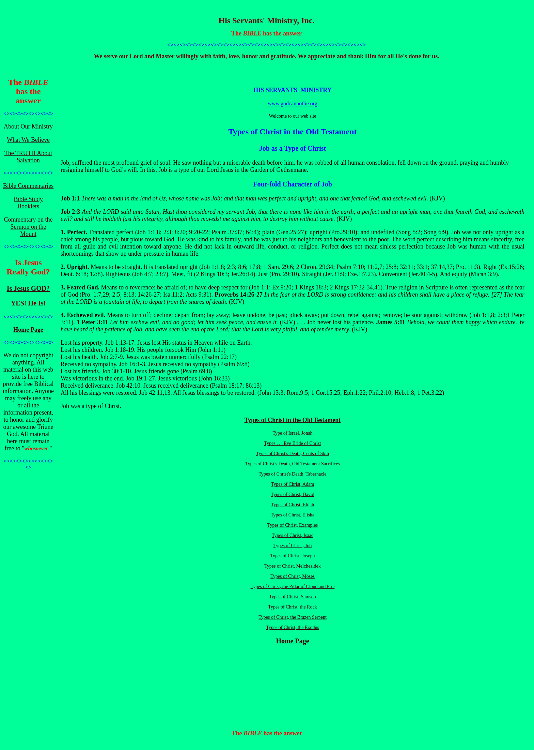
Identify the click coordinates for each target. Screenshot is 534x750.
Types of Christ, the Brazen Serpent (292, 617)
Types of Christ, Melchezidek (292, 566)
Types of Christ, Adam (292, 484)
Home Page (28, 329)
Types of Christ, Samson (292, 596)
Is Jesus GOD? (28, 288)
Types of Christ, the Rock (292, 607)
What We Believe (28, 139)
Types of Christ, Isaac (292, 535)
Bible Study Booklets (28, 203)
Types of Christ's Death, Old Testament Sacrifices (292, 463)
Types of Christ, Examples (292, 525)
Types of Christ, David (292, 494)
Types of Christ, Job (292, 545)
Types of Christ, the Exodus (292, 627)
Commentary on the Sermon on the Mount (28, 226)
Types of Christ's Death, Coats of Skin (292, 453)
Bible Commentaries (28, 185)
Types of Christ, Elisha (292, 515)
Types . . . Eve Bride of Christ (292, 443)
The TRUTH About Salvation (28, 157)
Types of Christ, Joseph (292, 555)
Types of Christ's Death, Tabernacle (293, 474)
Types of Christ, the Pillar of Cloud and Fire (293, 586)
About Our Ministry (28, 126)
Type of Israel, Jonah (292, 433)
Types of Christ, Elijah (292, 504)
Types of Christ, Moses (292, 576)
